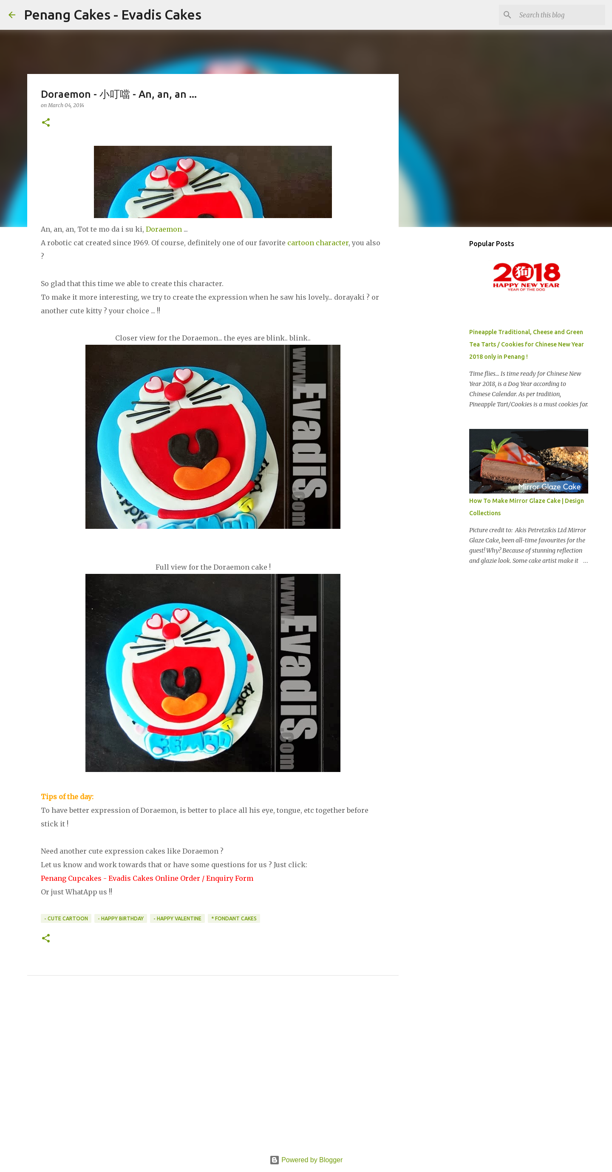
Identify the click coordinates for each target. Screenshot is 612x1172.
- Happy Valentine (177, 918)
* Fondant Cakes (234, 918)
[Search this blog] (560, 15)
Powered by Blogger (306, 1159)
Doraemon (165, 229)
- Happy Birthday (121, 918)
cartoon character (317, 242)
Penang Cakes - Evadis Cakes (112, 14)
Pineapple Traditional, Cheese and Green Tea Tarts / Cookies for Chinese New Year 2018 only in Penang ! (526, 344)
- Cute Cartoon (66, 918)
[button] (46, 123)
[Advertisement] (213, 1075)
